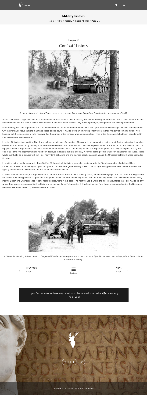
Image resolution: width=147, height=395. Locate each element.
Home (51, 20)
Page (39, 269)
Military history (64, 20)
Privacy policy (86, 388)
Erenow (57, 388)
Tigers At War (82, 20)
